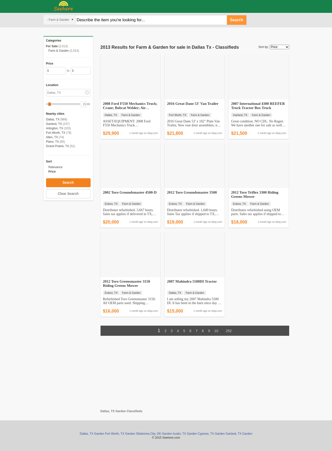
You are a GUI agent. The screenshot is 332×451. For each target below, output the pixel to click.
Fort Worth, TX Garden (120, 433)
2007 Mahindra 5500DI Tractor (192, 281)
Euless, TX (111, 203)
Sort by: (263, 47)
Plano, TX (52, 141)
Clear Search (68, 194)
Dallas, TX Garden (92, 433)
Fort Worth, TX (55, 133)
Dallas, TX (53, 119)
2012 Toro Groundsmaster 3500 (192, 192)
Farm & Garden (59, 50)
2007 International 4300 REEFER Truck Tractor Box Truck (258, 106)
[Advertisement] (195, 374)
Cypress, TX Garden (211, 433)
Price (52, 171)
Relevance (56, 167)
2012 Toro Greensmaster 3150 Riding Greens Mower (126, 283)
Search (236, 20)
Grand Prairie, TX (57, 146)
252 (229, 331)
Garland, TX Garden (239, 433)
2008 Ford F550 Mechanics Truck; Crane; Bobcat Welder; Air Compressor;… (130, 108)
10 (216, 331)
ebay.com (152, 133)
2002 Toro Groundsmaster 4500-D (130, 192)
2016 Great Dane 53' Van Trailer (193, 104)
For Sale (52, 46)
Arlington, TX (54, 128)
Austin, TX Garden (185, 433)
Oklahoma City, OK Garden (154, 433)
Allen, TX (52, 137)
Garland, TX (54, 124)
